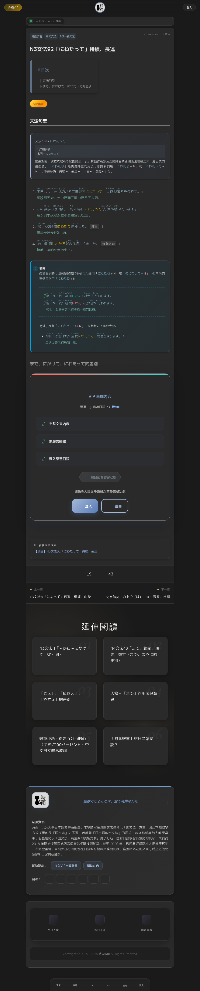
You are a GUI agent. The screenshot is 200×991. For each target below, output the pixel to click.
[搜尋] (75, 984)
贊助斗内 (93, 865)
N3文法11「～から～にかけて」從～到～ (62, 651)
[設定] (141, 984)
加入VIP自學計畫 (66, 865)
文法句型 (49, 80)
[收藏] (108, 984)
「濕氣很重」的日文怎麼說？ (131, 743)
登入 (189, 7)
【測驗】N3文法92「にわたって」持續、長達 (65, 551)
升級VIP (13, 7)
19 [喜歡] (89, 574)
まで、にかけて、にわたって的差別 (67, 86)
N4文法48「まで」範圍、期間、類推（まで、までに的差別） (134, 654)
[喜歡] (91, 984)
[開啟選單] (58, 984)
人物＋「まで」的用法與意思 (133, 697)
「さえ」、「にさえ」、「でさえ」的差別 (60, 696)
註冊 (118, 505)
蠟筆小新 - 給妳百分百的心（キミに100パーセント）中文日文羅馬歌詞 (64, 745)
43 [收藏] (110, 574)
